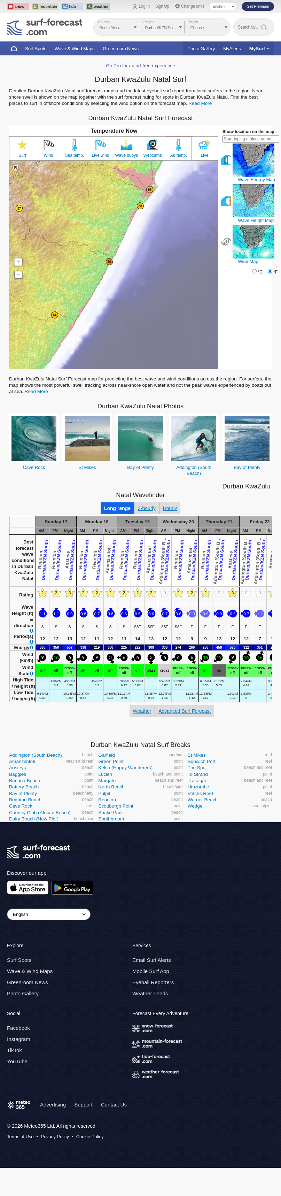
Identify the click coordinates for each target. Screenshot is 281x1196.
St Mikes (87, 467)
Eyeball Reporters (153, 982)
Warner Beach (203, 799)
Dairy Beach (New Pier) (33, 818)
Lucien (105, 774)
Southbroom (111, 818)
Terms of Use (20, 1136)
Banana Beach (24, 780)
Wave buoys (126, 155)
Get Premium (258, 6)
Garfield (106, 755)
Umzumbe (198, 786)
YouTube (17, 1061)
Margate (107, 780)
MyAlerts (232, 48)
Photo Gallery (201, 48)
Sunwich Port (202, 761)
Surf (22, 155)
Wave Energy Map (256, 179)
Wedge (195, 806)
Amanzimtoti (22, 761)
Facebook (18, 1028)
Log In (144, 6)
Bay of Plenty (140, 467)
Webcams (152, 155)
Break (193, 22)
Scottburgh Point (115, 806)
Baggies (17, 774)
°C (260, 272)
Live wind (100, 155)
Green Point (111, 761)
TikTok (14, 1050)
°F (275, 272)
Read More (200, 103)
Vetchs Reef (200, 793)
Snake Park (110, 812)
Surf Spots (35, 48)
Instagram (18, 1039)
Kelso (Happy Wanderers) (125, 767)
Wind (48, 155)
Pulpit (104, 793)
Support (83, 1105)
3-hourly (147, 508)
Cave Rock (34, 467)
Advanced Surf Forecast (184, 711)
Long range (117, 508)
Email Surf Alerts (151, 960)
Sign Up (162, 6)
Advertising (53, 1105)
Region (149, 22)
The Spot (197, 767)
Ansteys (17, 767)
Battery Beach (24, 786)
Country (104, 22)
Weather (142, 711)
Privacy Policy (55, 1136)
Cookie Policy (90, 1136)
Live (205, 155)
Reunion (107, 799)
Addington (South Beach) (35, 755)
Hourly (170, 508)
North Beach (111, 786)
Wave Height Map (256, 220)
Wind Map (248, 261)
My (259, 49)
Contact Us (114, 1105)
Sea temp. (74, 155)
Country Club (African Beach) (40, 812)
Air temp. (178, 155)
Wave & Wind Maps (75, 48)
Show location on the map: (249, 131)
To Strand (198, 774)
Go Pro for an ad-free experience (140, 65)
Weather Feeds (150, 993)
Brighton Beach (25, 799)
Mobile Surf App (150, 971)
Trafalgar (197, 780)
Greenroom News (121, 48)
